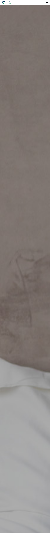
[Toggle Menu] (47, 2)
